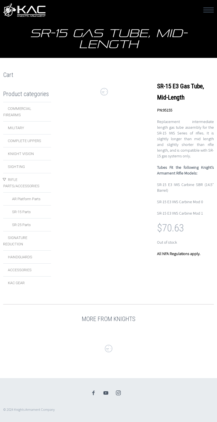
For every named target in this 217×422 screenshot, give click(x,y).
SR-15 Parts (21, 212)
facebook (93, 393)
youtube (106, 393)
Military (16, 128)
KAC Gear (16, 283)
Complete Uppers (24, 141)
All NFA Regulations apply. (178, 253)
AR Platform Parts (26, 199)
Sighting (16, 167)
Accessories (20, 270)
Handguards (20, 257)
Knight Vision (21, 154)
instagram (118, 393)
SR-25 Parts (21, 225)
